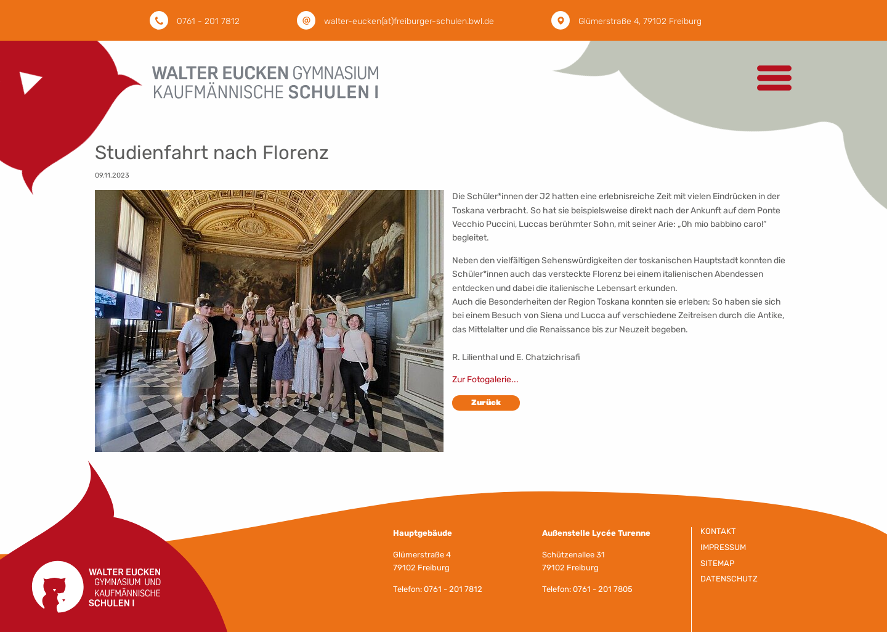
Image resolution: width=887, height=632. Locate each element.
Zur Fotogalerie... (485, 379)
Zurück (486, 402)
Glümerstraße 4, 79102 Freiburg (640, 21)
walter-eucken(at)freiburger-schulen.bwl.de (409, 21)
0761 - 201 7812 (208, 21)
